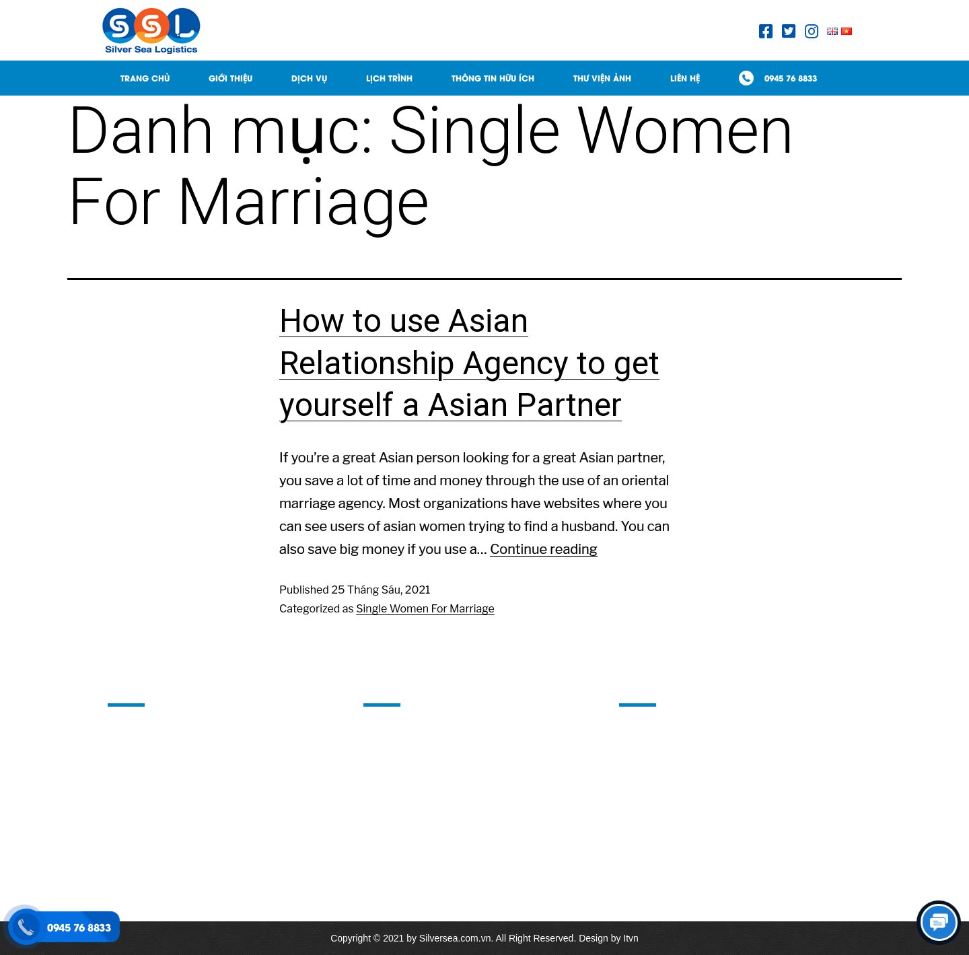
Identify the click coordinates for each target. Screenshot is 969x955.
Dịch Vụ (309, 77)
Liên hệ (685, 77)
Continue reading (544, 549)
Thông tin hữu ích (493, 77)
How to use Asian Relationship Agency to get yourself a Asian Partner (469, 363)
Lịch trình (389, 77)
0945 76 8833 (790, 77)
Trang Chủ (145, 77)
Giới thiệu (230, 77)
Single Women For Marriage (425, 608)
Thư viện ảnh (602, 77)
